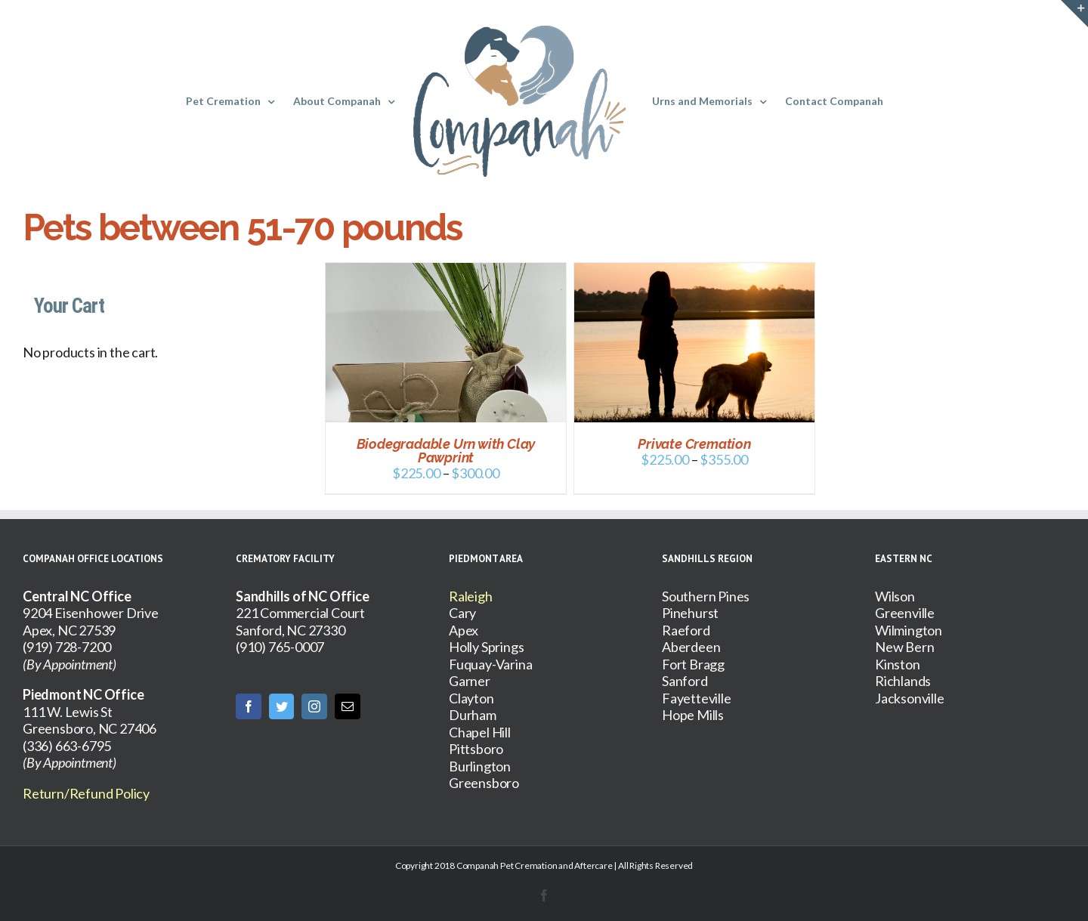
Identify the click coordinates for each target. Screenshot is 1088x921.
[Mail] (347, 706)
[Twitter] (282, 706)
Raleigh (471, 596)
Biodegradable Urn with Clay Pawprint (446, 450)
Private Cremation (694, 444)
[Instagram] (314, 706)
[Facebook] (248, 706)
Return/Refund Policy (86, 793)
